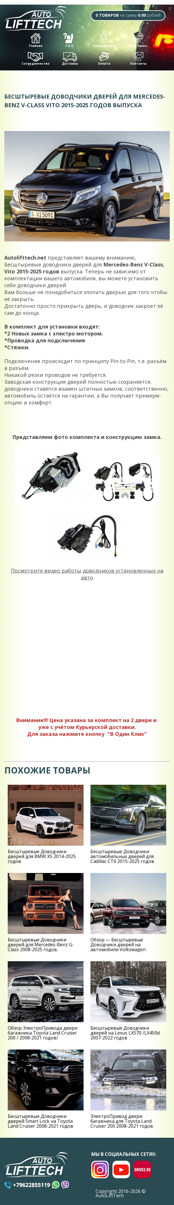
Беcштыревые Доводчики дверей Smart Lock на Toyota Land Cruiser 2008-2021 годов (40, 1121)
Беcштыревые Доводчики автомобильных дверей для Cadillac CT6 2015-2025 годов (122, 856)
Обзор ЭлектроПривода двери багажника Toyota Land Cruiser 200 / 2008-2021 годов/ (42, 1033)
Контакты (138, 59)
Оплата (104, 59)
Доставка (70, 59)
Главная (35, 40)
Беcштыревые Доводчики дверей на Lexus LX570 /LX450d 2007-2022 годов (125, 1033)
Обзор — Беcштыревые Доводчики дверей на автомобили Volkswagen (118, 945)
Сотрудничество (36, 59)
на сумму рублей (128, 15)
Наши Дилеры (104, 40)
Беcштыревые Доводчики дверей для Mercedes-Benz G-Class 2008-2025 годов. (41, 945)
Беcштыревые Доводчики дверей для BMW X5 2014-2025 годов (42, 856)
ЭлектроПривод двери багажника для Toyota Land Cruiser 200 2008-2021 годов (121, 1121)
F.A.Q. (68, 40)
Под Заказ (138, 40)
